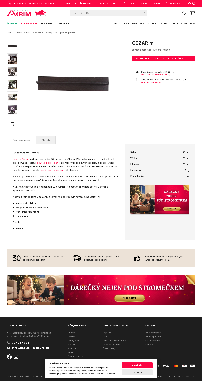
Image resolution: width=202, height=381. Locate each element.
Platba (142, 3)
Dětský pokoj (138, 23)
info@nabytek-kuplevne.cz (30, 347)
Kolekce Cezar (20, 159)
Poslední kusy (29, 23)
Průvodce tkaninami (154, 340)
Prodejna (46, 23)
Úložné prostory (188, 23)
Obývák (115, 23)
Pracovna (151, 23)
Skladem (12, 23)
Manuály (46, 140)
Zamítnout (137, 372)
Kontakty (156, 3)
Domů (9, 33)
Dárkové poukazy (153, 336)
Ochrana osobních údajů (18, 376)
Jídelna (174, 23)
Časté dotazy (173, 3)
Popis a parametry (21, 140)
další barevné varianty (53, 170)
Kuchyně (163, 23)
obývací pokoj (44, 162)
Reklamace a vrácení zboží (115, 340)
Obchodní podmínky (112, 344)
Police (29, 33)
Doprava (128, 3)
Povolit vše (137, 365)
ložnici (56, 162)
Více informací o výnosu (151, 82)
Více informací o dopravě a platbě (155, 75)
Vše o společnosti (153, 332)
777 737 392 (20, 342)
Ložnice (125, 23)
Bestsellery (62, 23)
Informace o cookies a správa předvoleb (98, 373)
